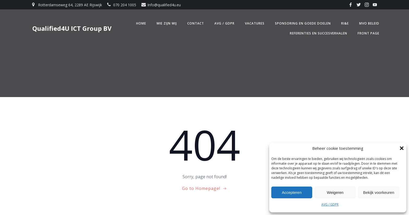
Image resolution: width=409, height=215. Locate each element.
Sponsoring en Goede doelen (303, 23)
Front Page (368, 33)
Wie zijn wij (167, 23)
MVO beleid (369, 23)
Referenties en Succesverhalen (318, 33)
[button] (401, 148)
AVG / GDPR (330, 204)
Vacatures (254, 23)
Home (141, 23)
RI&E (345, 23)
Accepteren (292, 192)
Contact (195, 23)
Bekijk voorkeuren (378, 192)
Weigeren (335, 192)
